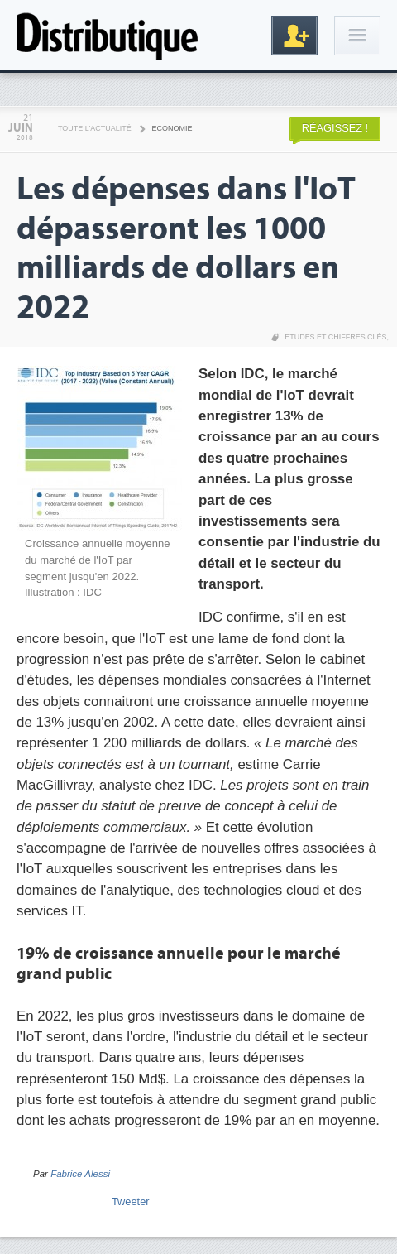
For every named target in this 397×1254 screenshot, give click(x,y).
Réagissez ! (335, 128)
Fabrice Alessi (80, 1174)
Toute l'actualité (95, 128)
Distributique (107, 35)
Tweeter (131, 1201)
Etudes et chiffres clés (335, 337)
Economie (172, 128)
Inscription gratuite (294, 36)
